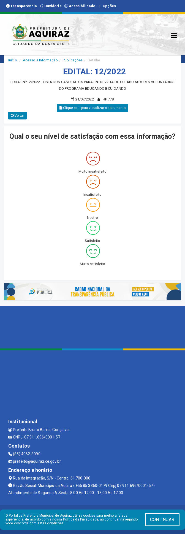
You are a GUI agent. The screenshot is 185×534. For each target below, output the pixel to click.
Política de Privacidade (80, 519)
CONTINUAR (162, 519)
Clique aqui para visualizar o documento (92, 108)
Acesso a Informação (40, 60)
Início (12, 60)
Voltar (17, 116)
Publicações (73, 60)
